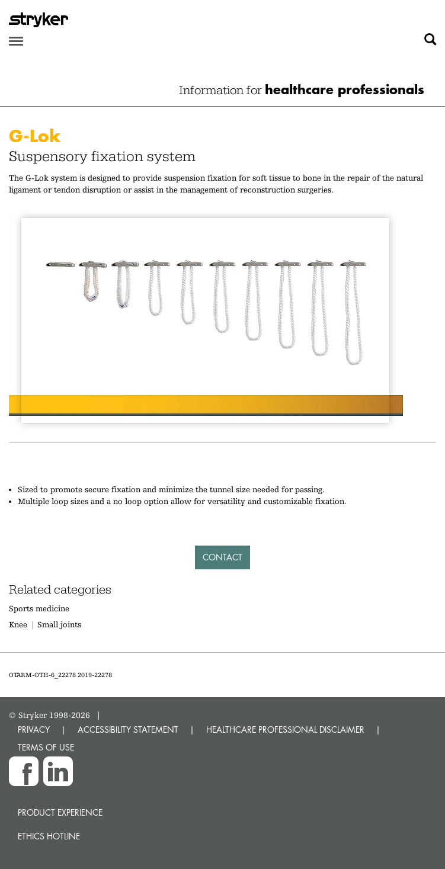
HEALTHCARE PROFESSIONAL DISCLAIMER (285, 729)
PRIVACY (34, 729)
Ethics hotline (49, 836)
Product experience (60, 812)
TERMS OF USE (46, 747)
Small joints (59, 624)
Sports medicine (39, 608)
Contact (222, 557)
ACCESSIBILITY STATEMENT (128, 729)
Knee (18, 624)
